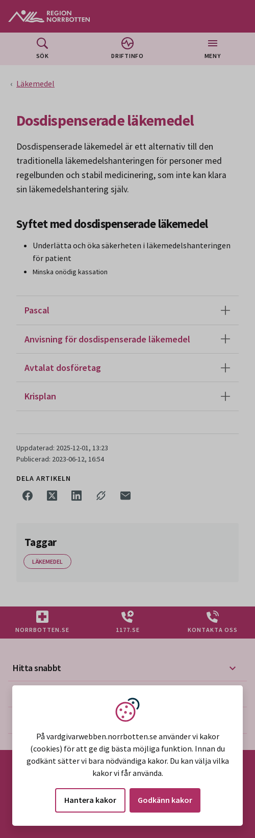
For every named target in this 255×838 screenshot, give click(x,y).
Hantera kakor (90, 800)
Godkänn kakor (165, 800)
